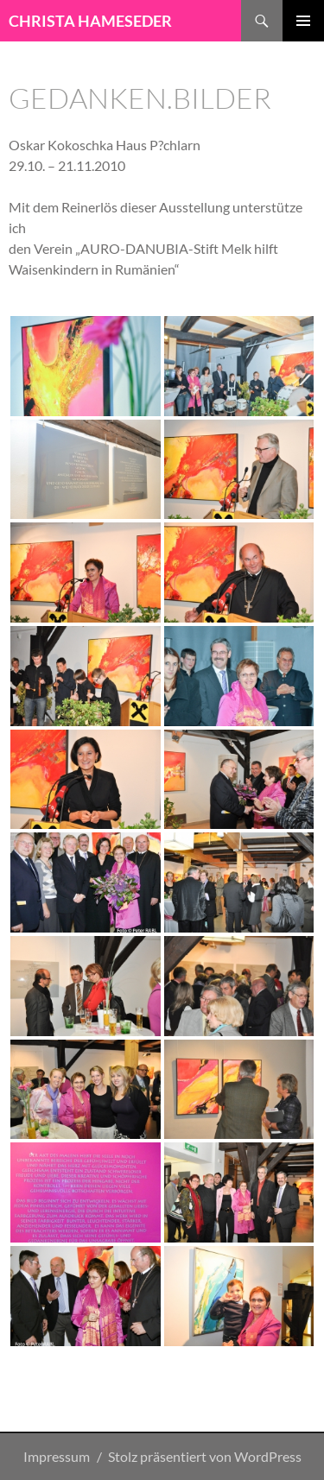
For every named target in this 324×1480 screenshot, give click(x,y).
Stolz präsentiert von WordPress (205, 1456)
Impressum (56, 1456)
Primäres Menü (303, 20)
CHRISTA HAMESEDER (90, 20)
